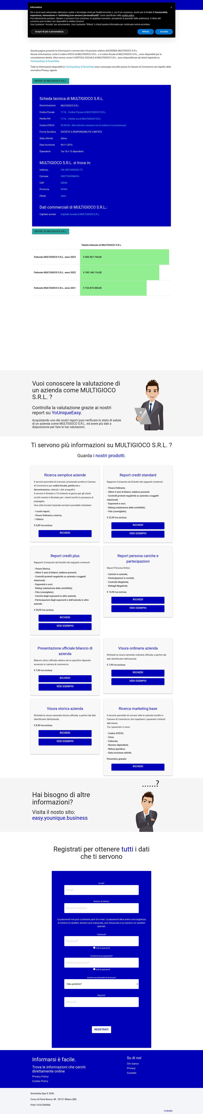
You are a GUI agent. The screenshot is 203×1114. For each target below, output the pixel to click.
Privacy (131, 1068)
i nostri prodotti (108, 455)
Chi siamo (133, 1063)
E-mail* (101, 883)
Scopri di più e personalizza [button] (49, 31)
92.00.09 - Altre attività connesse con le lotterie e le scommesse (93, 125)
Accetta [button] (164, 31)
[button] (171, 7)
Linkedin (168, 1110)
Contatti (131, 1072)
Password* (101, 934)
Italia (63, 195)
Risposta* (102, 995)
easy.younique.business (60, 818)
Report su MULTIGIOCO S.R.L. (51, 81)
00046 (64, 182)
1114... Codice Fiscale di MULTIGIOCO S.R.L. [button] (83, 112)
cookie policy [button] (128, 15)
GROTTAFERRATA (70, 176)
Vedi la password (103, 948)
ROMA (64, 189)
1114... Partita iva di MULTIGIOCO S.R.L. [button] (81, 118)
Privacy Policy (40, 1076)
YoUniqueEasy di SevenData (44, 61)
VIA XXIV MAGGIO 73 (72, 169)
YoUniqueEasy (66, 412)
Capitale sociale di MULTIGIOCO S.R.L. (80, 214)
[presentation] (101, 1018)
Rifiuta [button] (145, 31)
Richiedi (65, 532)
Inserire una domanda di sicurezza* (101, 978)
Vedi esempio (137, 533)
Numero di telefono (101, 901)
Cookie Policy (40, 1081)
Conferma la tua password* (101, 956)
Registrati (101, 1029)
